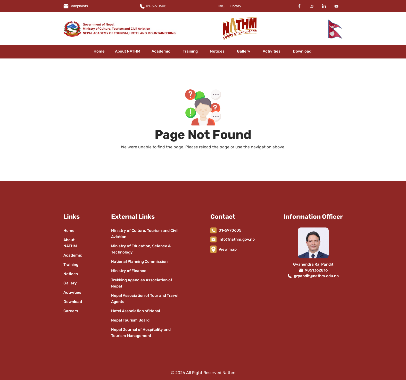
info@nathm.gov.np (237, 239)
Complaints (79, 6)
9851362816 (316, 270)
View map (228, 249)
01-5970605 (156, 6)
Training (190, 51)
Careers (70, 311)
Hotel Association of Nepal (135, 311)
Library (235, 6)
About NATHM (127, 51)
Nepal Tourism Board (130, 320)
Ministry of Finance (128, 270)
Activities (271, 51)
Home (99, 51)
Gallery (243, 51)
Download (302, 51)
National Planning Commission (139, 261)
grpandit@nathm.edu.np (316, 276)
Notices (217, 51)
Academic (161, 51)
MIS (221, 6)
